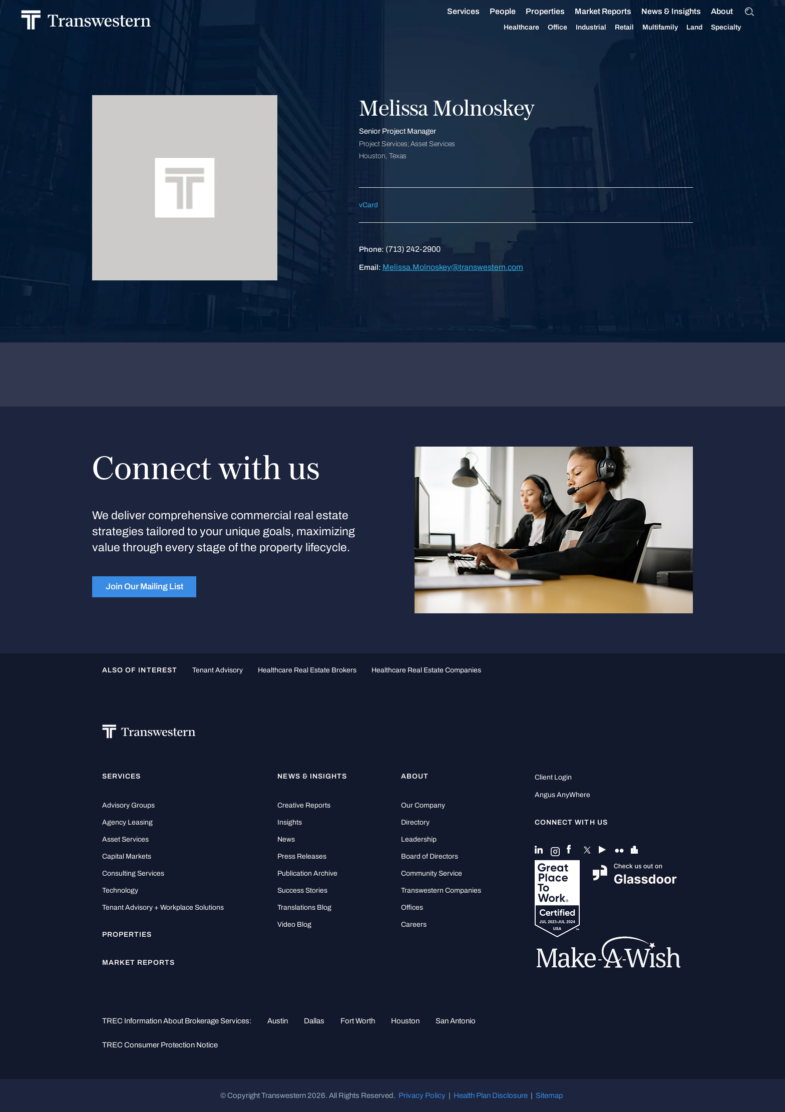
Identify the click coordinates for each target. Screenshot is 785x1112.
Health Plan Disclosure (491, 1095)
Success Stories (302, 890)
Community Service (431, 873)
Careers (414, 924)
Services (452, 11)
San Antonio (456, 1021)
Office (546, 28)
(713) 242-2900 (413, 249)
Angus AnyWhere (562, 795)
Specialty (715, 28)
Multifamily (649, 28)
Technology (120, 890)
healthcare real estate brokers (307, 670)
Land (683, 27)
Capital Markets (126, 856)
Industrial (580, 28)
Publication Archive (307, 873)
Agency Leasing (127, 822)
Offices (412, 907)
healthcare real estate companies (426, 670)
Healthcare (510, 28)
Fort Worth (357, 1021)
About (711, 11)
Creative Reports (303, 805)
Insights (289, 822)
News (286, 839)
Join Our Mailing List (144, 586)
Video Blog (294, 924)
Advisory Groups (128, 805)
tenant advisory (217, 670)
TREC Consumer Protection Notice (160, 1045)
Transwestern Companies (441, 890)
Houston (405, 1021)
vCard (368, 205)
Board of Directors (429, 856)
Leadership (419, 839)
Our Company (423, 805)
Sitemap (549, 1095)
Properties (534, 11)
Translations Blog (304, 907)
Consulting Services (133, 873)
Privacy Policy (422, 1095)
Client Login (553, 777)
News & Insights (660, 11)
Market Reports (592, 11)
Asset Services (125, 839)
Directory (415, 822)
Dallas (314, 1021)
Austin (277, 1021)
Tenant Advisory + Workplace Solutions (163, 907)
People (492, 11)
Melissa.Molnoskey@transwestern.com (452, 267)
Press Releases (301, 856)
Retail (613, 28)
